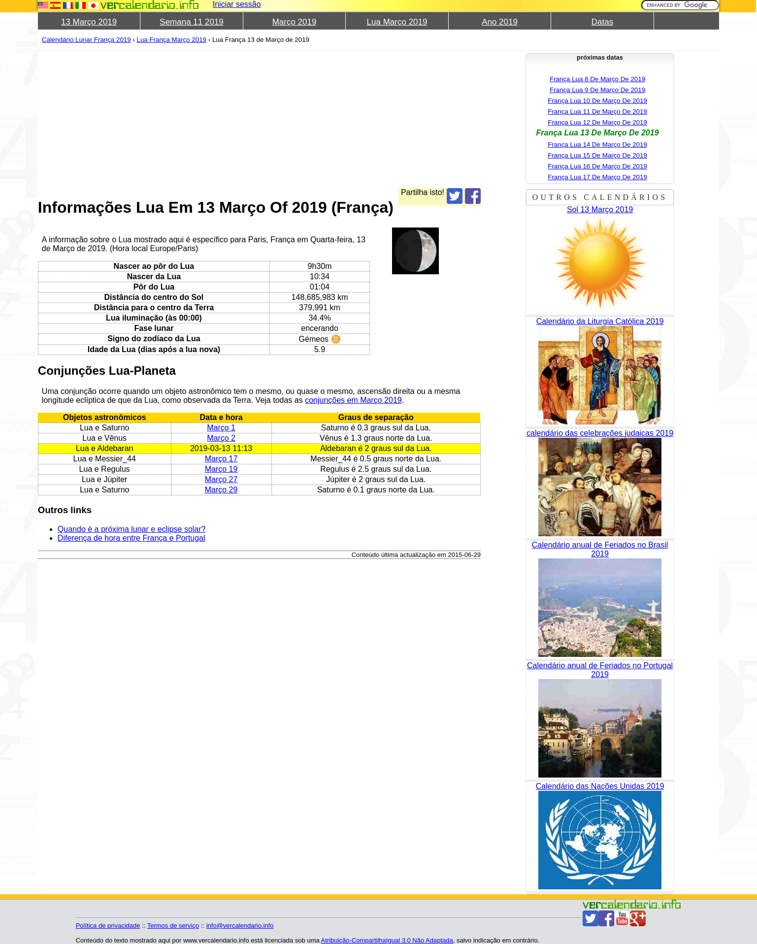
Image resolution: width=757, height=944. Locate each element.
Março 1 (221, 427)
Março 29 (221, 490)
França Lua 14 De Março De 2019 (597, 144)
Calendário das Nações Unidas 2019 (600, 786)
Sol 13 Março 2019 (600, 209)
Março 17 (221, 459)
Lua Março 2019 (397, 22)
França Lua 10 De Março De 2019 (597, 100)
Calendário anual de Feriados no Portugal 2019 (600, 670)
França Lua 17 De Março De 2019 (597, 177)
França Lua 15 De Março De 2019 (597, 155)
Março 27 (221, 479)
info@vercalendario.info (240, 925)
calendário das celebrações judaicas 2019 (600, 433)
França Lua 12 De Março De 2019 (597, 122)
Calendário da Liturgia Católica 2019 (600, 321)
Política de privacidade (108, 925)
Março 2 (221, 438)
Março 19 (221, 469)
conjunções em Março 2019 (353, 400)
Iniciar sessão (237, 4)
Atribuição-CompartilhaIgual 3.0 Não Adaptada (387, 940)
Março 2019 (294, 22)
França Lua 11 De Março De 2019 (597, 111)
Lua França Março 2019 (172, 39)
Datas (602, 22)
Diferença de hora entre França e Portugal (131, 538)
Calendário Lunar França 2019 (86, 39)
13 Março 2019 (89, 22)
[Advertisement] (259, 119)
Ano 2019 (500, 22)
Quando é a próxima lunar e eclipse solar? (132, 529)
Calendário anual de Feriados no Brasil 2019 (600, 549)
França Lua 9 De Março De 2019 (597, 90)
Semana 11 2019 (192, 22)
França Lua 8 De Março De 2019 (597, 79)
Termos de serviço (173, 925)
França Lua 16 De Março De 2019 (597, 166)
